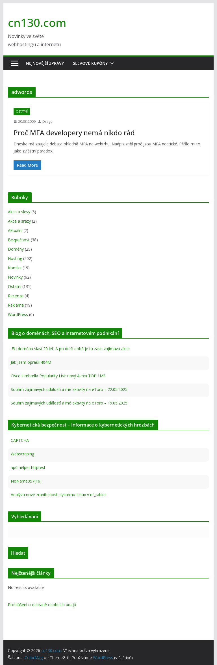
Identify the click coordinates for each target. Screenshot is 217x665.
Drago (47, 121)
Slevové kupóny (90, 63)
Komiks (14, 267)
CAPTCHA (20, 440)
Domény (16, 249)
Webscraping (22, 454)
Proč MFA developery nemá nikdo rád (74, 132)
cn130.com (37, 22)
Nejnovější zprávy (45, 63)
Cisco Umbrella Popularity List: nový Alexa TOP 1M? (58, 375)
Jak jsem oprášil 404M (31, 362)
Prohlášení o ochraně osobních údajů (42, 604)
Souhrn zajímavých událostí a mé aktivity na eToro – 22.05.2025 (69, 389)
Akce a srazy (19, 221)
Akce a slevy (19, 211)
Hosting (15, 258)
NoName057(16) (26, 481)
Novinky (15, 277)
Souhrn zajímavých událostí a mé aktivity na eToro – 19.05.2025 (69, 403)
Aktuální (15, 230)
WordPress (18, 314)
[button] (111, 63)
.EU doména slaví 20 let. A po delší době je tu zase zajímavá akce (70, 348)
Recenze (15, 295)
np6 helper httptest (28, 467)
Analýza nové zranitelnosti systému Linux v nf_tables (59, 494)
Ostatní (22, 111)
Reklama (16, 305)
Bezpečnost (19, 239)
